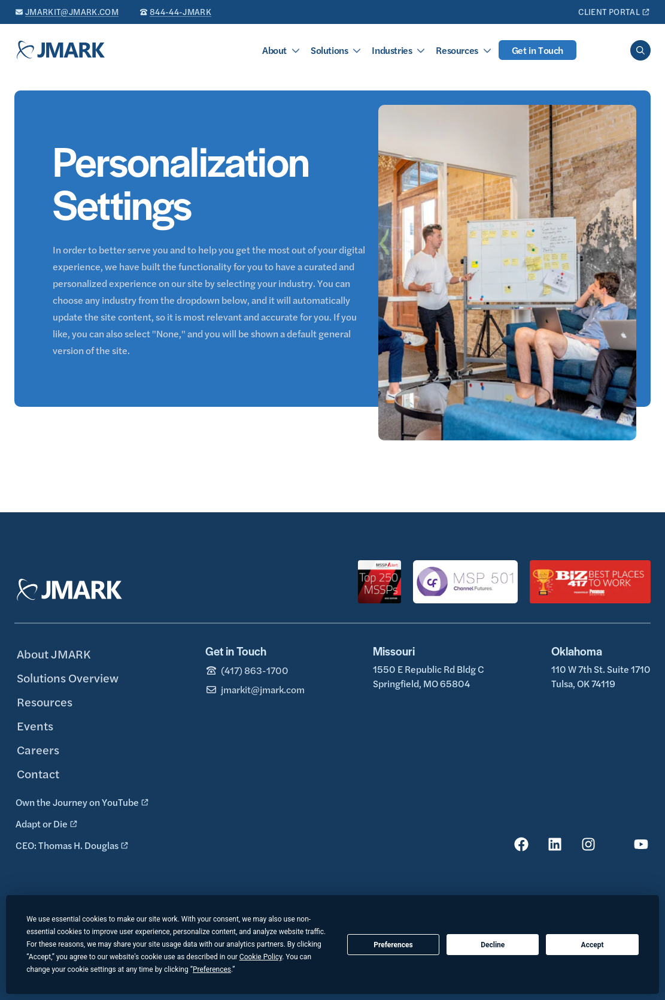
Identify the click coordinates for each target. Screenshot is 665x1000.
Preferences (393, 945)
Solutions (329, 50)
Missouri (394, 651)
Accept (592, 945)
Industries (392, 50)
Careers (38, 749)
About (274, 50)
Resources (457, 50)
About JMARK (53, 653)
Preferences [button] (212, 969)
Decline (493, 945)
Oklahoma (576, 651)
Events (35, 725)
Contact (38, 773)
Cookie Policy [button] (260, 957)
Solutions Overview (68, 677)
